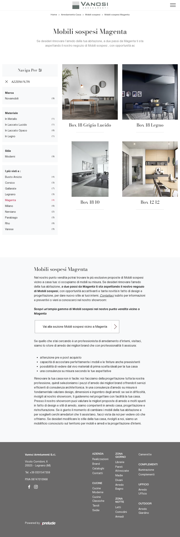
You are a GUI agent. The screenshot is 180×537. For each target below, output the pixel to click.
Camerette (145, 454)
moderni (10, 156)
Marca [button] (9, 92)
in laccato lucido (16, 124)
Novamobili (12, 98)
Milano (9, 205)
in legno (10, 136)
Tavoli (95, 505)
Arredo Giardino (144, 510)
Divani (119, 480)
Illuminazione (146, 469)
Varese (9, 229)
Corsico (10, 182)
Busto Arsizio (13, 176)
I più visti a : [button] (13, 171)
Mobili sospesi (92, 14)
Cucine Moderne (97, 490)
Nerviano (10, 211)
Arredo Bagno (119, 486)
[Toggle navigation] (173, 5)
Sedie (95, 510)
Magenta (10, 200)
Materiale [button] (11, 113)
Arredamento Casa (71, 14)
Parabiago (11, 217)
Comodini (121, 511)
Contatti (97, 473)
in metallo (11, 118)
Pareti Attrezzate (122, 468)
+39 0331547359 (40, 472)
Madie (119, 475)
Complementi (147, 474)
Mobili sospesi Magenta (117, 14)
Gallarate (10, 188)
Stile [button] (8, 150)
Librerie (119, 462)
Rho (7, 223)
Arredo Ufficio (143, 491)
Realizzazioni (100, 459)
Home (54, 14)
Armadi (119, 516)
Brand (96, 463)
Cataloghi (98, 468)
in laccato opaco (16, 130)
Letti (118, 507)
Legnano (10, 194)
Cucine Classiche (98, 498)
